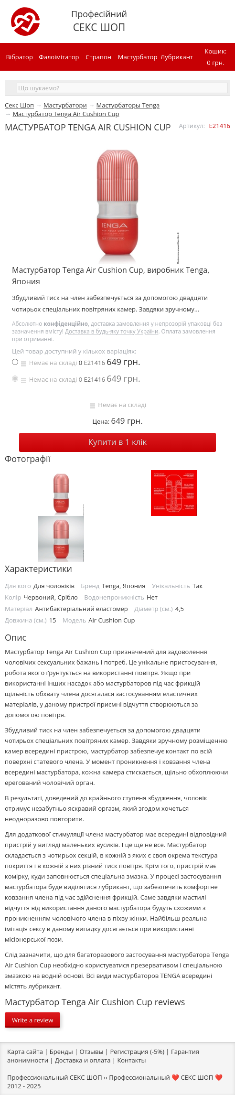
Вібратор (19, 57)
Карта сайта (25, 1051)
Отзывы (92, 1051)
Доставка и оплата (83, 1060)
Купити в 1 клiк (117, 441)
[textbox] (122, 88)
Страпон (98, 57)
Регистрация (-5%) (137, 1051)
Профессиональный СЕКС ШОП (54, 1077)
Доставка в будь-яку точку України (111, 331)
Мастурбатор (138, 57)
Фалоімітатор (59, 57)
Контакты (131, 1060)
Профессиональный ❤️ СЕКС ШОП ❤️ (165, 1077)
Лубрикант (176, 57)
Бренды (61, 1051)
